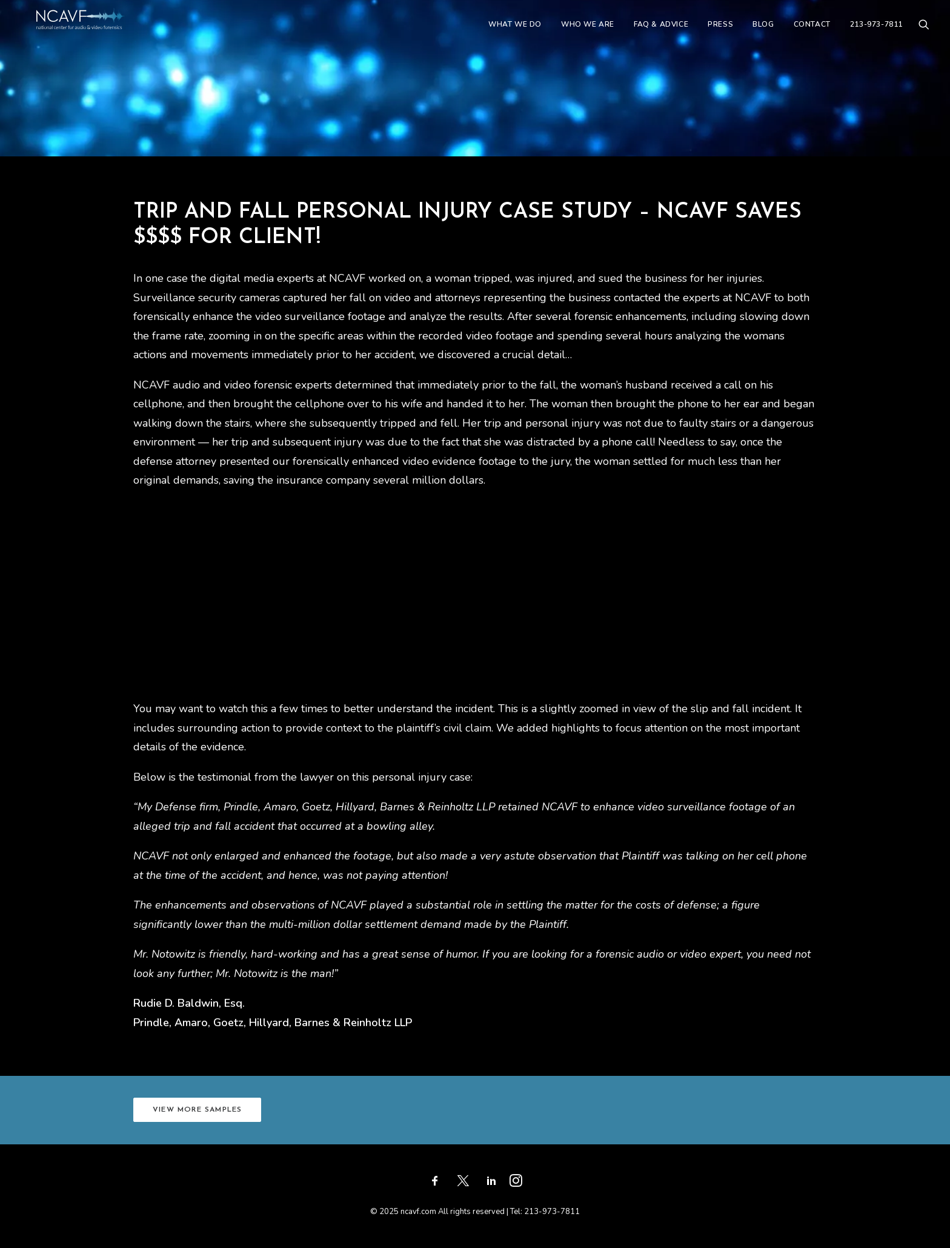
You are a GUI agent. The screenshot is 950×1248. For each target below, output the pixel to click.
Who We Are (587, 34)
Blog (763, 34)
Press (720, 34)
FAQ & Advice (661, 34)
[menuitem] (515, 34)
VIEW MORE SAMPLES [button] (197, 1109)
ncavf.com (418, 1211)
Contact (812, 34)
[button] (923, 34)
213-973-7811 (876, 34)
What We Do (515, 34)
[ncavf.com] (99, 34)
